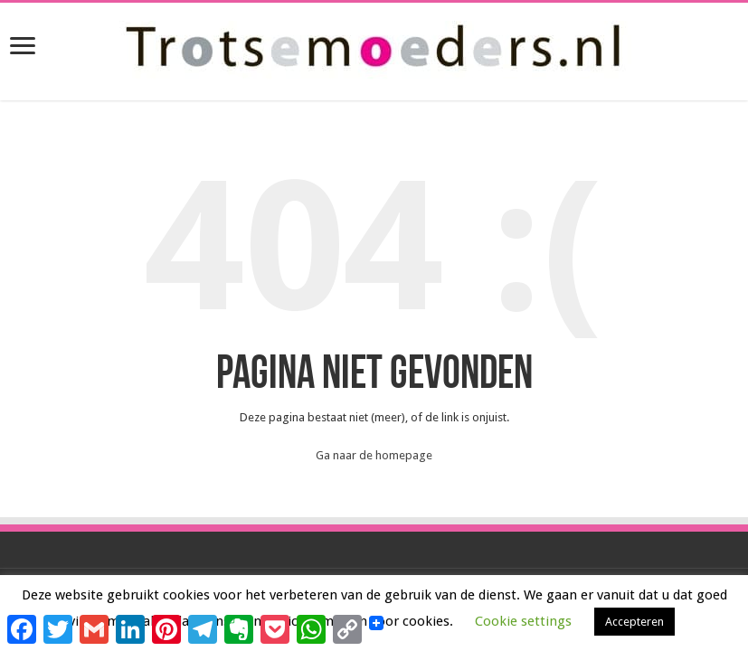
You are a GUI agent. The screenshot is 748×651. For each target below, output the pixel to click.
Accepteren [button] (634, 621)
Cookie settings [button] (523, 621)
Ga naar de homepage (374, 455)
